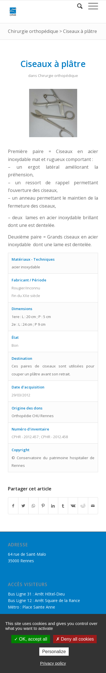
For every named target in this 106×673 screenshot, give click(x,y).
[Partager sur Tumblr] (63, 506)
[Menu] (90, 6)
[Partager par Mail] (93, 506)
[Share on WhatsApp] (33, 506)
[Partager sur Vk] (73, 506)
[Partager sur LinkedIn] (53, 506)
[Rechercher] (77, 6)
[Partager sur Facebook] (13, 506)
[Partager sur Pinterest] (43, 506)
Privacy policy (53, 663)
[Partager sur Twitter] (23, 506)
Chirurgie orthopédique (33, 31)
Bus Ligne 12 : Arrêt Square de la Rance (44, 600)
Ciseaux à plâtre (80, 31)
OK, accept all (30, 639)
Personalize (54, 651)
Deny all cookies (75, 639)
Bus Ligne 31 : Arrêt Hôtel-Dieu (36, 594)
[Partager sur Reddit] (83, 506)
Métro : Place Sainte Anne (31, 607)
